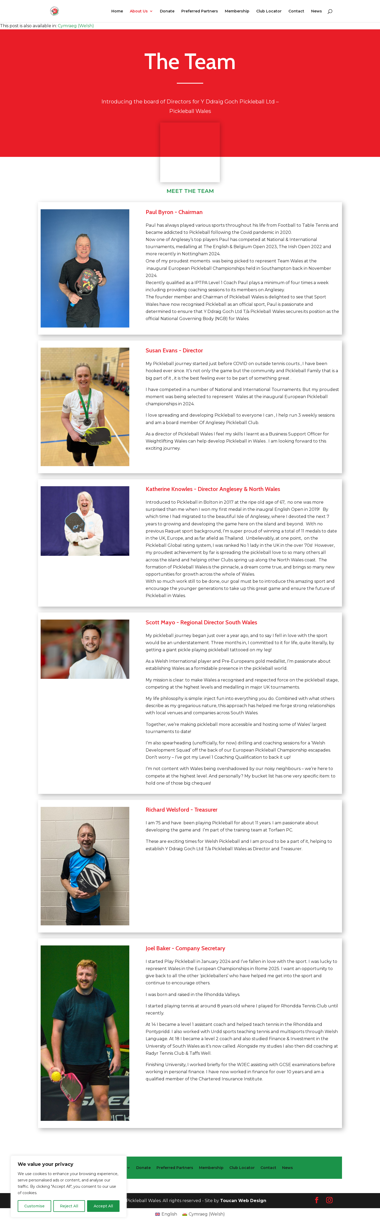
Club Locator (269, 11)
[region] (69, 1186)
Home (117, 11)
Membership (237, 11)
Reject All (69, 1206)
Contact (296, 11)
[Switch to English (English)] (166, 1214)
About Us (139, 11)
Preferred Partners (199, 11)
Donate (167, 11)
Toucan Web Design (243, 1200)
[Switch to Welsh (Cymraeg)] (76, 26)
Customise (34, 1206)
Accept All (103, 1206)
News (316, 11)
